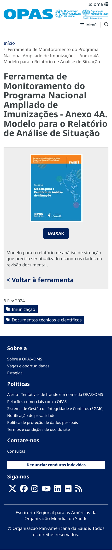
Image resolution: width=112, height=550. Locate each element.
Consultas (16, 451)
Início (9, 43)
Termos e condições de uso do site (38, 429)
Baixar (56, 233)
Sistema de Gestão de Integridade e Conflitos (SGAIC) (55, 408)
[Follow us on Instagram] (34, 490)
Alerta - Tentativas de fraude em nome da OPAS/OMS (55, 394)
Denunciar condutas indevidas (56, 464)
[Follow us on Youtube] (46, 490)
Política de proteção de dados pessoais (42, 422)
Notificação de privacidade (31, 415)
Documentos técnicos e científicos (47, 320)
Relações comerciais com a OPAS (37, 401)
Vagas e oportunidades (28, 366)
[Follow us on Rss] (78, 490)
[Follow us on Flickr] (68, 490)
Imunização (23, 309)
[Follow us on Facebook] (24, 490)
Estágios (15, 373)
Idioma (98, 4)
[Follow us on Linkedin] (57, 490)
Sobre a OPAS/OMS (24, 359)
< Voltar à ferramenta (40, 279)
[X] (12, 490)
